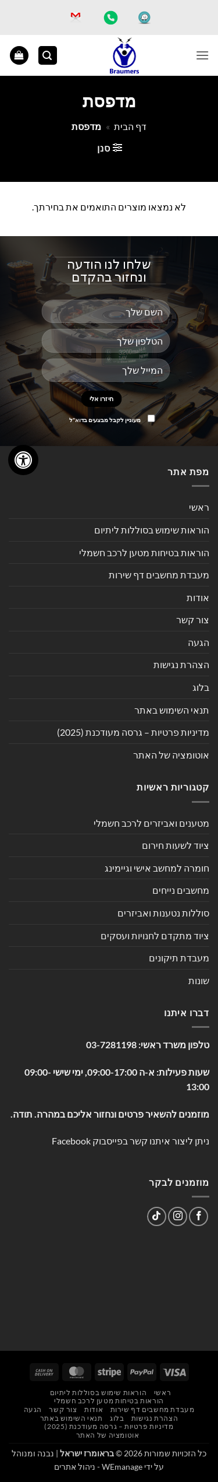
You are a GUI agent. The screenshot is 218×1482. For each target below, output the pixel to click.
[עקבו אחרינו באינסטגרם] (177, 1216)
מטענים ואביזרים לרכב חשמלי (151, 822)
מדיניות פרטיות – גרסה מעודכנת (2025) (133, 732)
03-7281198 (111, 1044)
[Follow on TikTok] (156, 1216)
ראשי (199, 506)
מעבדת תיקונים (179, 957)
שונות (198, 980)
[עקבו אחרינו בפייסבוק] (198, 1216)
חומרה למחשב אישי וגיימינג (157, 867)
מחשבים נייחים (180, 889)
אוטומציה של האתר (171, 754)
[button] (202, 55)
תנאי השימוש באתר (171, 709)
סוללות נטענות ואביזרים (163, 912)
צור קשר (192, 619)
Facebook (71, 1140)
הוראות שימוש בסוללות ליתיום (151, 529)
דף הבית (130, 126)
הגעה (198, 642)
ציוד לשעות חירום (175, 845)
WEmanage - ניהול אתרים (98, 1467)
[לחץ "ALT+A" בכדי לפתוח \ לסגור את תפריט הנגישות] (23, 460)
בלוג (200, 687)
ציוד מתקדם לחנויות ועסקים (155, 935)
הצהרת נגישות (181, 664)
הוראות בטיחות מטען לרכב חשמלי (144, 552)
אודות (198, 597)
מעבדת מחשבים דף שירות (159, 574)
